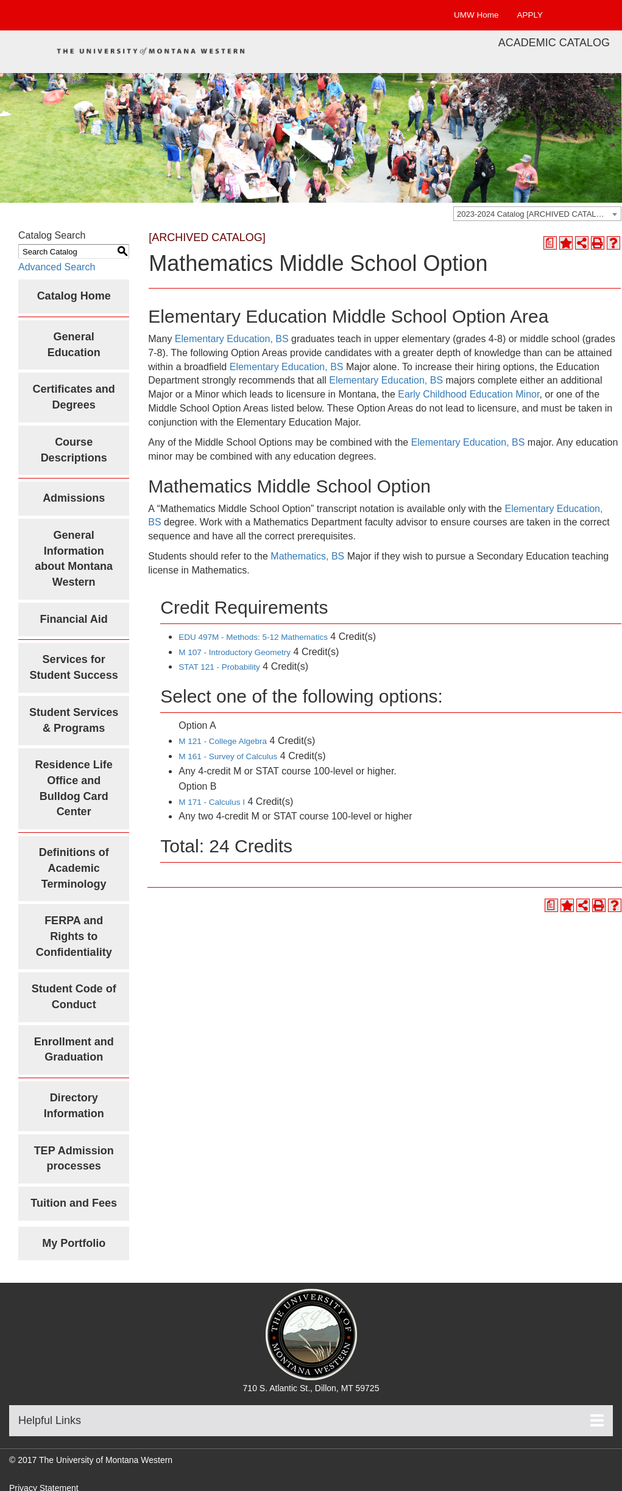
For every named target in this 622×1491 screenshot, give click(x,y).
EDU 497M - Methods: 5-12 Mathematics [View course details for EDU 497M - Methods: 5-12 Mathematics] (253, 637)
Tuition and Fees (73, 1203)
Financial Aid (73, 619)
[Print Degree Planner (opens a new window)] (550, 243)
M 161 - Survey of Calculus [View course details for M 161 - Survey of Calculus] (227, 756)
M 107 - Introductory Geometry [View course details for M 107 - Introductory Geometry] (234, 652)
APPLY (530, 14)
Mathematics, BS (307, 556)
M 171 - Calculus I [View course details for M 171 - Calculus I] (211, 802)
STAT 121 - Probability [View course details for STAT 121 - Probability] (219, 667)
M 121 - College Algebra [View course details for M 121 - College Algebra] (222, 741)
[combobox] (537, 213)
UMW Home (476, 14)
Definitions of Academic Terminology (74, 867)
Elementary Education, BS (232, 339)
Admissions (74, 498)
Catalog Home (74, 296)
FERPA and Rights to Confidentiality (74, 936)
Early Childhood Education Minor (468, 394)
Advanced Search (56, 267)
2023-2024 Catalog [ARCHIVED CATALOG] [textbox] (533, 214)
